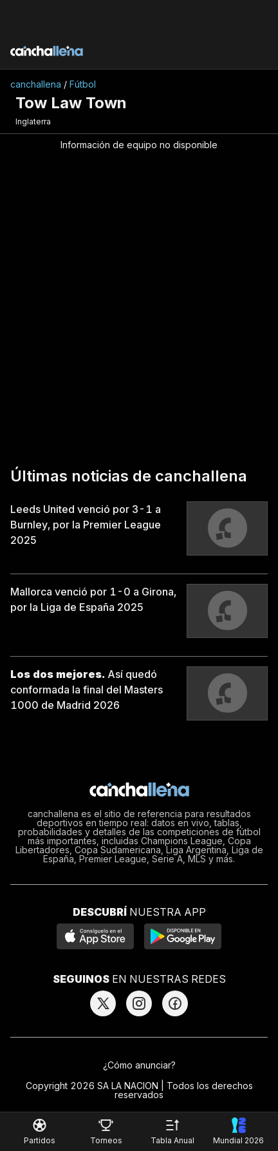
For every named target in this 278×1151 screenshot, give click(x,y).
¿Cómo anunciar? (139, 1064)
